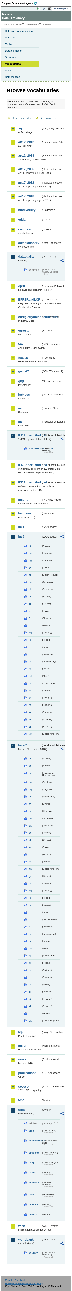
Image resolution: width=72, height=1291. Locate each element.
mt (30, 676)
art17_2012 (26, 182)
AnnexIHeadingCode (35, 448)
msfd (22, 1045)
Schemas (10, 57)
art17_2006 (26, 169)
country (33, 1252)
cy (30, 567)
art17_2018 (26, 196)
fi (29, 618)
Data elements (13, 50)
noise (22, 1059)
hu (30, 632)
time (31, 1194)
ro (30, 705)
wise (21, 1226)
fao (20, 344)
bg (30, 560)
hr (30, 883)
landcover (25, 513)
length (32, 1162)
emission (34, 1152)
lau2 (21, 536)
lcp (20, 1032)
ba (30, 773)
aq (20, 128)
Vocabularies (13, 64)
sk (30, 726)
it (29, 647)
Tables (8, 44)
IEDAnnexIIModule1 (29, 435)
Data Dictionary (32, 24)
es (30, 611)
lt (29, 654)
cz (30, 575)
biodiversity (27, 210)
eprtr (21, 286)
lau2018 (24, 745)
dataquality (26, 256)
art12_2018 (26, 155)
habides (24, 394)
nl (30, 683)
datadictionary (28, 243)
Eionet (19, 24)
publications (27, 1073)
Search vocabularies (21, 118)
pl (30, 690)
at (30, 546)
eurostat (24, 330)
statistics (34, 1182)
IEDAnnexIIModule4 (29, 482)
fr (30, 625)
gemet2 (23, 371)
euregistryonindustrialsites (29, 317)
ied (20, 421)
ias (20, 408)
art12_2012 (26, 142)
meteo (32, 1172)
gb (30, 868)
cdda (21, 219)
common (24, 229)
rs (30, 984)
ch (30, 796)
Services (10, 70)
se (30, 712)
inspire (23, 499)
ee (30, 596)
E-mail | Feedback (15, 1280)
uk (30, 733)
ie (30, 640)
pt (30, 697)
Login (43, 8)
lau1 (21, 527)
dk (30, 589)
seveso (23, 1086)
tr (30, 1013)
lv (30, 668)
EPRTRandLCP (29, 299)
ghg (21, 381)
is (30, 905)
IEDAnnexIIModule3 (29, 465)
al (30, 758)
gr (30, 876)
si (30, 719)
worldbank (26, 1239)
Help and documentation (19, 31)
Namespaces (12, 77)
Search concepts (47, 118)
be (30, 553)
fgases (23, 357)
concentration (35, 1140)
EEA (20, 3)
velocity (33, 1204)
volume (33, 1214)
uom (21, 1109)
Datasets (10, 37)
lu (30, 661)
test (21, 1100)
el (30, 603)
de (30, 582)
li (29, 919)
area (31, 1130)
